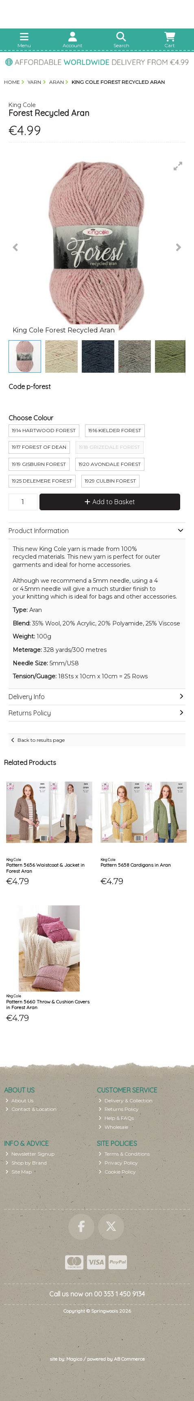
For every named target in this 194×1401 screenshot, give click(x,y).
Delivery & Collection (125, 1100)
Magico (74, 1359)
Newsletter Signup (29, 1154)
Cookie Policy (117, 1172)
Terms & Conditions (124, 1154)
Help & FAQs (116, 1118)
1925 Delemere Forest (42, 481)
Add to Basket (110, 502)
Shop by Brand (26, 1163)
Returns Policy (118, 1109)
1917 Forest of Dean (39, 447)
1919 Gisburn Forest (39, 464)
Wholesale (113, 1127)
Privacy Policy (118, 1163)
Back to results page (41, 740)
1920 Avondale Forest (109, 464)
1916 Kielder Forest (114, 430)
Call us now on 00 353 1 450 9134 (97, 1294)
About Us (19, 1100)
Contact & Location (31, 1109)
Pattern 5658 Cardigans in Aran (135, 865)
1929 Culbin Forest (110, 481)
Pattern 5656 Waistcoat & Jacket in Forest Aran (45, 868)
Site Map (18, 1172)
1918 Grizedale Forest (109, 447)
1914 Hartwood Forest (44, 430)
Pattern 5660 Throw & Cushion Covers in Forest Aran (47, 1004)
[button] (178, 166)
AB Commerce (129, 1359)
